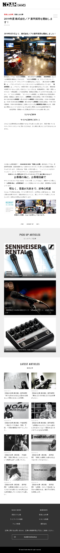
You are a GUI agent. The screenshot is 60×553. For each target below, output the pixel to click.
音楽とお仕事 (18, 14)
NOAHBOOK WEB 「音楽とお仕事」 (31, 164)
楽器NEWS (44, 510)
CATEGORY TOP (30, 224)
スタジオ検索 (43, 519)
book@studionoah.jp (30, 537)
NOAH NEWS (16, 510)
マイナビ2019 (26, 120)
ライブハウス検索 (16, 519)
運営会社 (44, 524)
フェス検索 (16, 524)
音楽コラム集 (16, 515)
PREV (22, 224)
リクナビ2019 (30, 115)
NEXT (38, 224)
